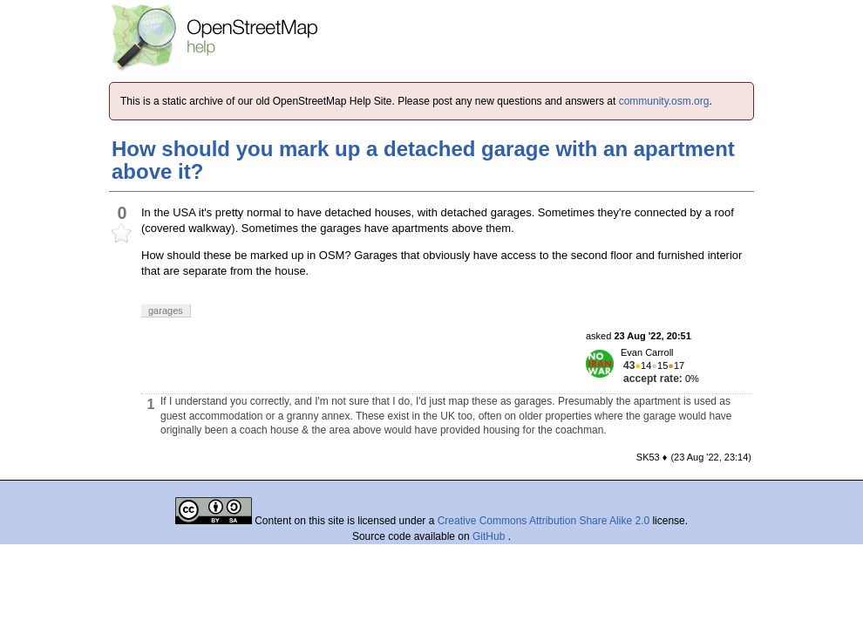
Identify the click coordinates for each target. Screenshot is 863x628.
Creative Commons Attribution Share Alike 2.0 (543, 521)
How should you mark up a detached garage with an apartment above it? (423, 160)
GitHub (490, 536)
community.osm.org (664, 101)
